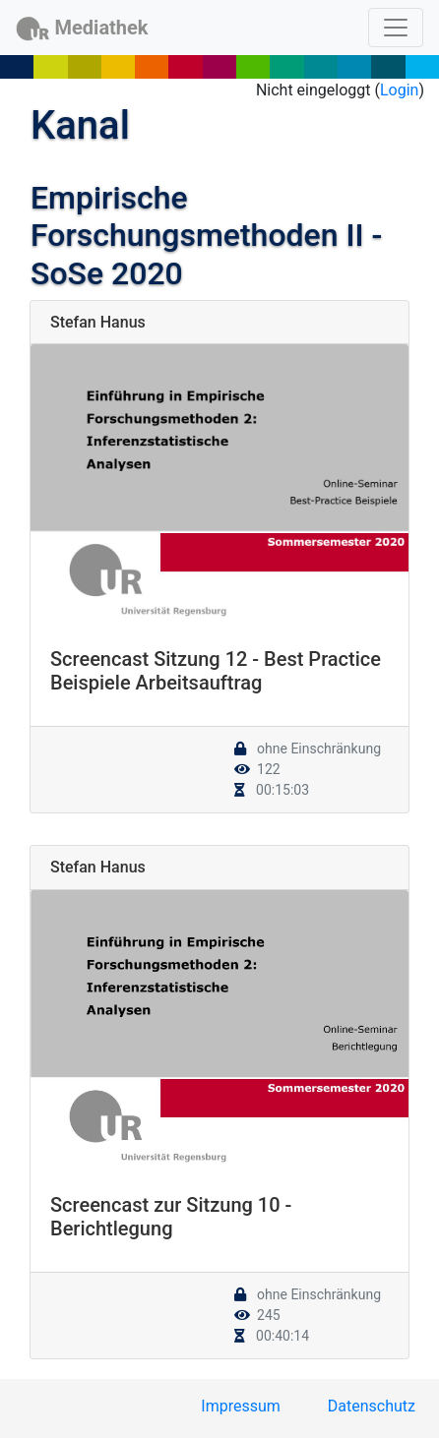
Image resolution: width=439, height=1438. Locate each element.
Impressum (241, 1406)
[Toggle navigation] (395, 27)
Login (399, 90)
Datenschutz (371, 1406)
